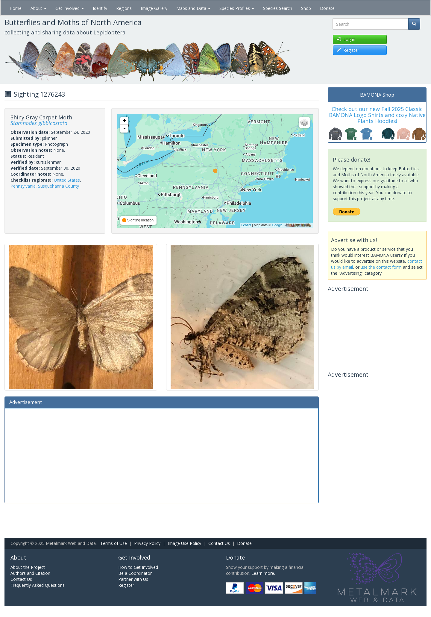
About (38, 8)
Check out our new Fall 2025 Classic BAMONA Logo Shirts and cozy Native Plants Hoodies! (377, 114)
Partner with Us (133, 579)
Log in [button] (346, 39)
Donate (327, 8)
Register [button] (348, 50)
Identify (100, 8)
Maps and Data (193, 8)
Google (277, 225)
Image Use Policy (184, 543)
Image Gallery (154, 8)
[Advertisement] (162, 455)
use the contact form (381, 267)
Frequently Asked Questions (37, 585)
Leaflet (246, 225)
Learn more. (263, 573)
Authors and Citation (30, 573)
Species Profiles (236, 8)
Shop (306, 8)
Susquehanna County (58, 186)
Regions (124, 8)
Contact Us (219, 543)
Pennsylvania (23, 186)
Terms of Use (113, 543)
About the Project (27, 567)
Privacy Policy (147, 543)
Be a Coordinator (135, 573)
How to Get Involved (138, 567)
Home (16, 8)
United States (67, 180)
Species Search (277, 8)
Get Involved (69, 8)
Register (126, 585)
